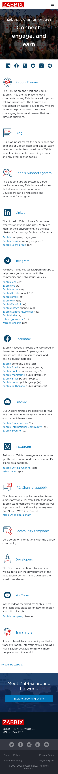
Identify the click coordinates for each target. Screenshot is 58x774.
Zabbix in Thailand (13, 386)
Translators (23, 632)
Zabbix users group (14, 245)
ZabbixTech (9, 282)
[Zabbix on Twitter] (11, 744)
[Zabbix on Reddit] (29, 744)
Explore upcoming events (29, 699)
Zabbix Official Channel (16, 468)
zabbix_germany (12, 319)
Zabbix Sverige (11, 431)
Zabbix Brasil (10, 379)
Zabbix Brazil (10, 241)
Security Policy (12, 755)
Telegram (22, 261)
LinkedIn (21, 212)
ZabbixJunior (10, 289)
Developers (24, 559)
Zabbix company (12, 616)
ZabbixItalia (9, 315)
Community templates (32, 531)
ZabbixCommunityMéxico (18, 312)
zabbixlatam (9, 472)
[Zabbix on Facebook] (20, 744)
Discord (21, 402)
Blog (18, 133)
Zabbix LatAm (11, 371)
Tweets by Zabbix (12, 665)
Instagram (23, 446)
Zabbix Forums (27, 82)
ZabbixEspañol (11, 304)
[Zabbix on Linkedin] (37, 744)
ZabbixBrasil (10, 293)
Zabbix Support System (33, 173)
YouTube (22, 595)
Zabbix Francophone (15, 423)
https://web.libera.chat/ (16, 515)
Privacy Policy (46, 755)
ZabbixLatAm (10, 308)
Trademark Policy (13, 761)
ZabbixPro (8, 286)
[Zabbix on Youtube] (46, 744)
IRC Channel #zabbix (31, 487)
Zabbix (13, 4)
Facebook (23, 339)
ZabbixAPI (8, 301)
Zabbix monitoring (13, 375)
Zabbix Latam (10, 382)
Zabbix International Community (22, 427)
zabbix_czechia (11, 323)
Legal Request (46, 761)
